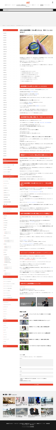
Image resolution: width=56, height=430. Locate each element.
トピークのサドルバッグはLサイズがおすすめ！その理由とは (40, 345)
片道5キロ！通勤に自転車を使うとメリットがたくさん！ (47, 416)
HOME (4, 25)
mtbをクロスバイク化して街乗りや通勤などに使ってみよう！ (9, 416)
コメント (21, 358)
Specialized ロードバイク (8, 268)
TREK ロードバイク (7, 274)
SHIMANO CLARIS (7, 258)
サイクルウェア (6, 302)
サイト (21, 374)
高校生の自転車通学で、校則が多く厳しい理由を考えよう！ (22, 405)
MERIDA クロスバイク (8, 246)
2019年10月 (5, 79)
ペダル (5, 341)
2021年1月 (4, 44)
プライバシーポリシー (25, 424)
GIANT (5, 229)
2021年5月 (4, 35)
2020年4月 (4, 65)
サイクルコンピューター (7, 304)
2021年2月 (4, 42)
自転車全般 (40, 34)
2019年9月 (4, 81)
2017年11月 (5, 132)
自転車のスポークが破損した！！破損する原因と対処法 (39, 339)
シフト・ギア (6, 327)
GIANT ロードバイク (8, 233)
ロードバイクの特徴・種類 (7, 288)
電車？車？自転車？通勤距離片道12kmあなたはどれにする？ (34, 416)
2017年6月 (4, 144)
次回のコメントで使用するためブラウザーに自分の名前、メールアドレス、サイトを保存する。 (33, 378)
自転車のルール (6, 192)
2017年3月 (4, 151)
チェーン (5, 332)
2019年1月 (4, 100)
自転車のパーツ (6, 320)
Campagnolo (5, 220)
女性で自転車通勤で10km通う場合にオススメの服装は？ (29, 77)
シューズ (5, 309)
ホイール (5, 343)
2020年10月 (5, 51)
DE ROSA (5, 227)
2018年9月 (4, 109)
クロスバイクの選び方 (7, 171)
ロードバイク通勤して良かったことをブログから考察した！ (9, 405)
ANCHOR (5, 215)
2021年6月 (4, 33)
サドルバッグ (6, 306)
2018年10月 (5, 107)
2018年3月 (4, 123)
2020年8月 (4, 56)
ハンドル (5, 334)
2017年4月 (4, 148)
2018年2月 (4, 125)
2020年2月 (4, 70)
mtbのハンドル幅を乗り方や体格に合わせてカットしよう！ (39, 320)
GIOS (5, 235)
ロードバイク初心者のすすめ (8, 297)
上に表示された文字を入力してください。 (25, 380)
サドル (5, 325)
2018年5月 (4, 118)
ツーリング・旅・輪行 (7, 178)
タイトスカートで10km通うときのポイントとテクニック (29, 79)
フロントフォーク (6, 339)
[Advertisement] (28, 18)
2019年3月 (4, 95)
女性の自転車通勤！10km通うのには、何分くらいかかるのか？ (23, 25)
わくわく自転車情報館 (30, 426)
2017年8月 (4, 139)
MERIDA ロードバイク (8, 247)
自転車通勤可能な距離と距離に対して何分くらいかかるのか (29, 73)
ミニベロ (5, 185)
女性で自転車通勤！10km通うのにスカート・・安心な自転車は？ (30, 76)
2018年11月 (5, 104)
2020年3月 (4, 67)
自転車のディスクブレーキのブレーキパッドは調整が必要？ (40, 333)
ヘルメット (5, 313)
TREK (5, 270)
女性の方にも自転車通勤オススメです (26, 81)
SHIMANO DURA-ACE (8, 259)
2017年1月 (4, 155)
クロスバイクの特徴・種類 (7, 169)
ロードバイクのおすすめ (7, 281)
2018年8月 (4, 111)
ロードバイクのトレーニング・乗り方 (9, 283)
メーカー (5, 213)
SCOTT (5, 252)
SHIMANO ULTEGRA (8, 262)
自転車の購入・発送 (7, 199)
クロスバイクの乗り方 (7, 167)
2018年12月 (5, 102)
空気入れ (5, 318)
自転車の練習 (6, 197)
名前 (20, 367)
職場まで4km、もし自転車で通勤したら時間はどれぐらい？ (34, 405)
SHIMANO (5, 254)
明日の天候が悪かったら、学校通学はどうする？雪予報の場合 (22, 416)
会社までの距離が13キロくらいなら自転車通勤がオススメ (47, 405)
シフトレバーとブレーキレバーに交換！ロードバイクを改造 (40, 314)
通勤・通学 (43, 34)
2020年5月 (4, 63)
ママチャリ (5, 206)
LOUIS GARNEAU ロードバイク (9, 241)
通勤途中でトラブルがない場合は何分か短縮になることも (29, 74)
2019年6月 (4, 88)
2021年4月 (4, 37)
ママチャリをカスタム (7, 211)
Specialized (5, 264)
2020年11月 (5, 49)
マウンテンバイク (6, 183)
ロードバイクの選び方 (7, 290)
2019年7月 (4, 86)
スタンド (5, 311)
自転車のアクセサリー (9, 423)
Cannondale (5, 222)
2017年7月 (4, 141)
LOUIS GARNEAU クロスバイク (9, 240)
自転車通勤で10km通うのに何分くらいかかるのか (28, 71)
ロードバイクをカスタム (7, 295)
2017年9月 (4, 137)
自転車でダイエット (7, 190)
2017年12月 (5, 130)
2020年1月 (4, 72)
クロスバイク (6, 162)
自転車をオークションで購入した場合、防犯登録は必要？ (39, 326)
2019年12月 (5, 74)
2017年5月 (4, 146)
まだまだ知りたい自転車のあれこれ (11, 25)
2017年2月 (4, 153)
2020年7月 (4, 58)
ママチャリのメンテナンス (7, 208)
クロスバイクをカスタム (7, 174)
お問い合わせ (27, 6)
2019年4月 (4, 93)
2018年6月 (4, 116)
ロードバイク (6, 276)
